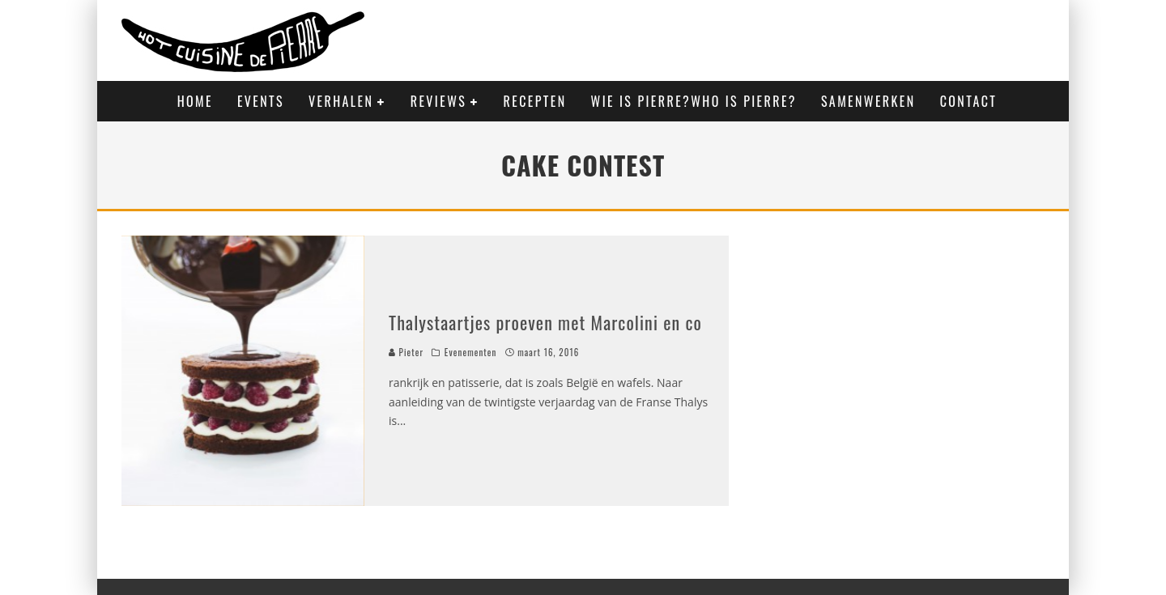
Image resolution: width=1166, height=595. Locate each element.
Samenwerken (868, 101)
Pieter (406, 352)
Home (195, 101)
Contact (969, 101)
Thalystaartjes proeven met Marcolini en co (545, 322)
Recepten (535, 101)
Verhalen (341, 101)
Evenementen (471, 352)
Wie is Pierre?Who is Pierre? (694, 101)
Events (260, 101)
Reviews (438, 101)
